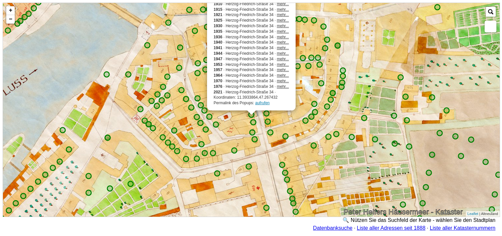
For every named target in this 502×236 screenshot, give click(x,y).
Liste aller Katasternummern (462, 228)
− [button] (10, 19)
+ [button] (10, 10)
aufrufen (262, 103)
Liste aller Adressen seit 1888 (391, 228)
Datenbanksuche (332, 228)
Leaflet (473, 214)
